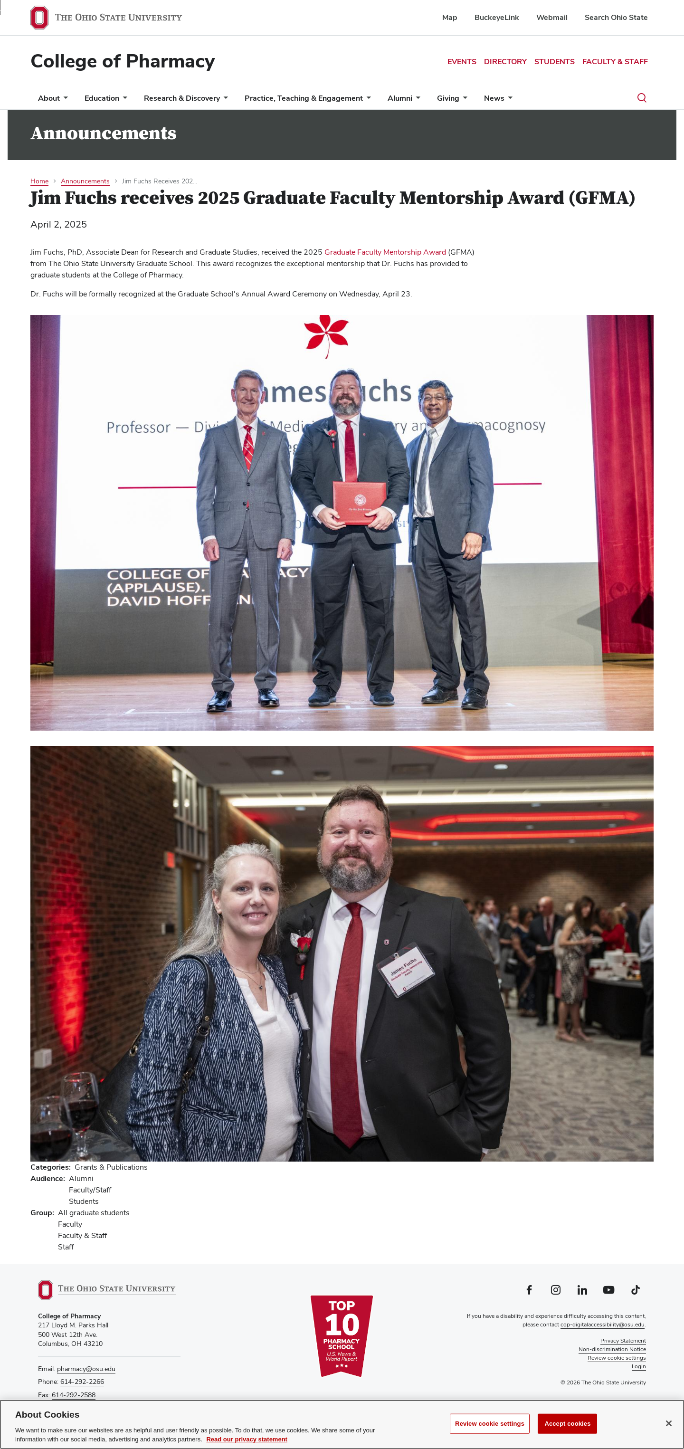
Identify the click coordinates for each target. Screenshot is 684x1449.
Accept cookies (567, 1423)
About (49, 98)
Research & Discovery (182, 98)
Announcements (85, 181)
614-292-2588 (73, 1395)
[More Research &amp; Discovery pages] (224, 100)
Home (39, 181)
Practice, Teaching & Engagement (304, 98)
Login (639, 1366)
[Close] (668, 1423)
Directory (505, 62)
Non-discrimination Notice (612, 1349)
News (494, 98)
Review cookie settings (489, 1423)
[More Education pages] (123, 100)
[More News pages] (508, 100)
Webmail (552, 17)
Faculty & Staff (615, 62)
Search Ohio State (616, 17)
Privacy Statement (623, 1340)
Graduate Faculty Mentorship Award (385, 252)
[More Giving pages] (463, 100)
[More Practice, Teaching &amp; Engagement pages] (366, 100)
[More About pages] (63, 100)
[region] (342, 1424)
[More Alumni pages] (416, 100)
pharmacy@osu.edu (86, 1368)
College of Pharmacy (122, 60)
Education (102, 98)
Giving (448, 98)
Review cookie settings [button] (617, 1358)
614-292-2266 (82, 1381)
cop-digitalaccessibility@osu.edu (602, 1324)
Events (461, 62)
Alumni (400, 98)
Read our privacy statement (246, 1439)
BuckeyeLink (497, 17)
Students (554, 62)
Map (449, 17)
